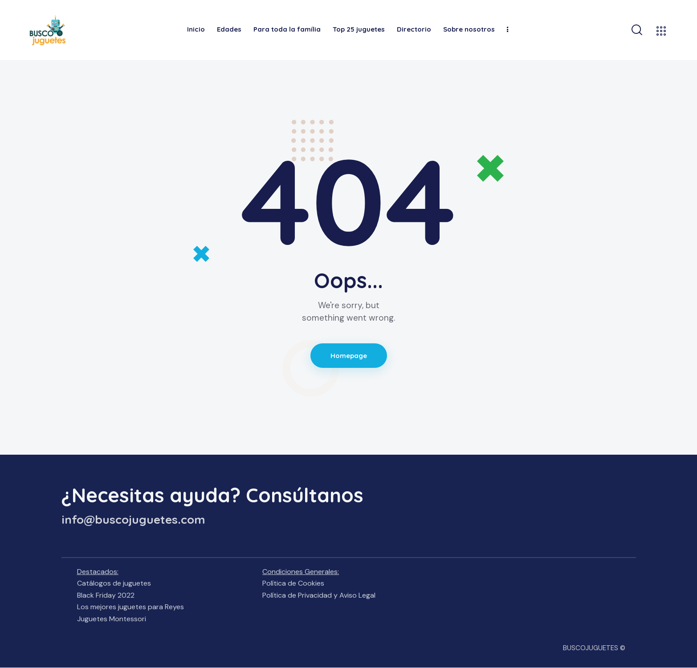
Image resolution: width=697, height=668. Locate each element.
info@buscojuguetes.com (133, 520)
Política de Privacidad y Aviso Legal (318, 595)
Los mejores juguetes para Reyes (130, 606)
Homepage (348, 355)
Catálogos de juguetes (114, 583)
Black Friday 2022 (106, 595)
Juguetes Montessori (111, 618)
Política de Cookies (293, 583)
